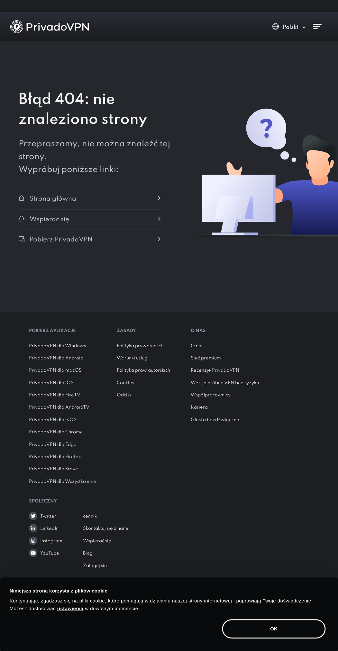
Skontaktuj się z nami (105, 528)
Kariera (199, 407)
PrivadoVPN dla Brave (53, 469)
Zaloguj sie (95, 566)
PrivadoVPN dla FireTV (54, 395)
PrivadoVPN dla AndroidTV (59, 407)
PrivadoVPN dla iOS (51, 383)
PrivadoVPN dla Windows (57, 346)
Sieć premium (206, 358)
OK (274, 628)
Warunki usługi (133, 358)
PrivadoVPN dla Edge (53, 444)
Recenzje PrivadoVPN (215, 370)
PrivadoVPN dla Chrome (56, 432)
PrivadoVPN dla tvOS (53, 420)
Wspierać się (97, 541)
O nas (197, 346)
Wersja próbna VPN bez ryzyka (225, 383)
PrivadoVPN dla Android (56, 358)
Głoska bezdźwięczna (215, 420)
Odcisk (124, 395)
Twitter (48, 516)
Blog (88, 553)
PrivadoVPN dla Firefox (55, 457)
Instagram (51, 541)
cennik (90, 516)
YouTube (49, 553)
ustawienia (70, 608)
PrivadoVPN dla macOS (55, 370)
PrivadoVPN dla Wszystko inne (62, 481)
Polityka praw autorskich (143, 370)
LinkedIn (49, 528)
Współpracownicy (211, 395)
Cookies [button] (125, 383)
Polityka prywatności (139, 346)
